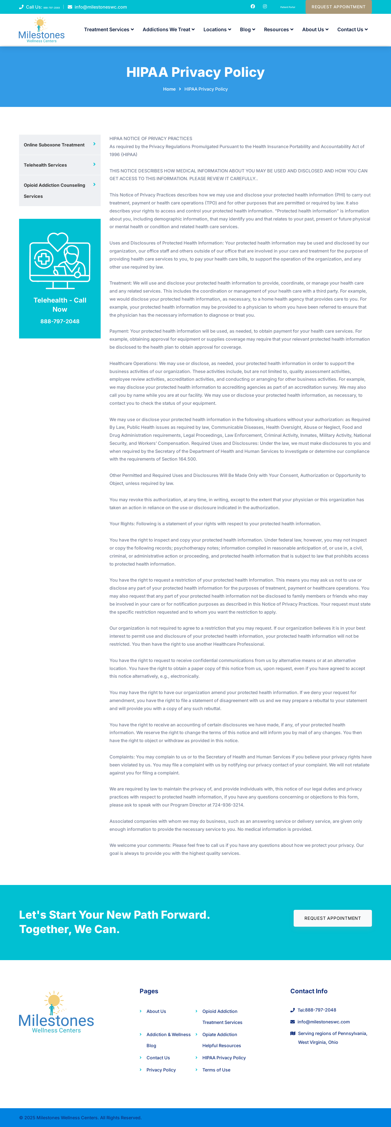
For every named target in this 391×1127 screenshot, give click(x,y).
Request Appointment (335, 7)
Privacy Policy (161, 1070)
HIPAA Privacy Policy (224, 1057)
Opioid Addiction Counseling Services (54, 190)
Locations (217, 31)
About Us (315, 31)
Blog (247, 31)
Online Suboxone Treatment (54, 145)
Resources (278, 31)
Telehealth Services (45, 165)
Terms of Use (216, 1070)
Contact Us (352, 31)
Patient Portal (276, 7)
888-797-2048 (59, 7)
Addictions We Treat (169, 31)
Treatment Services (109, 31)
